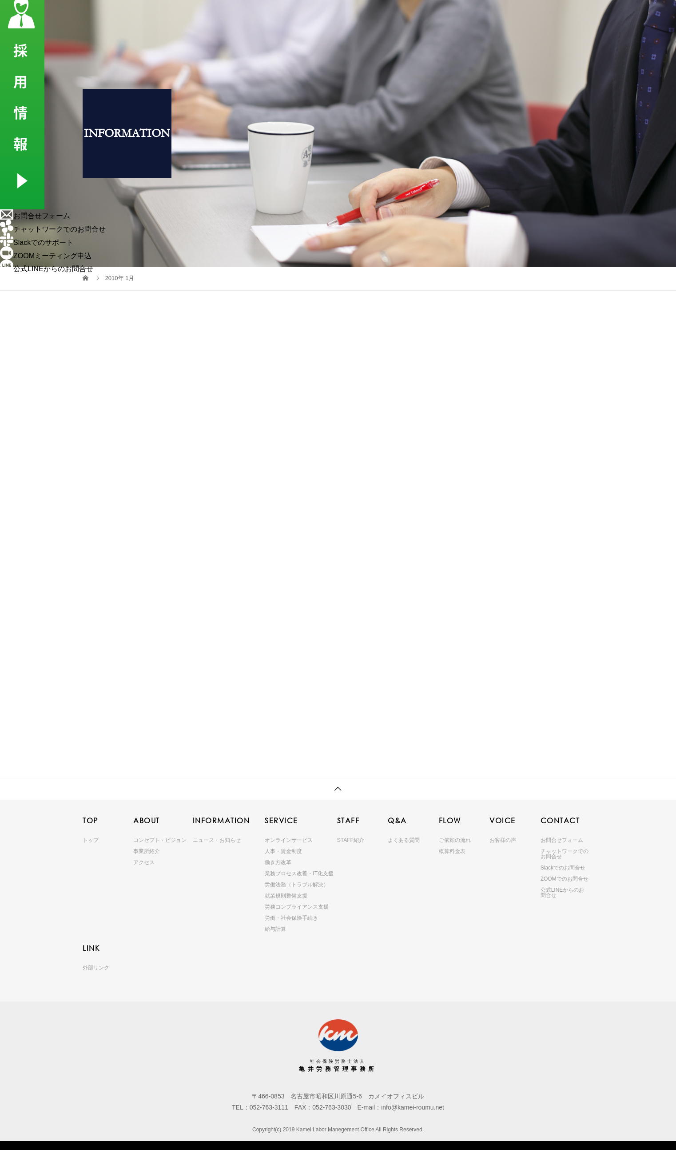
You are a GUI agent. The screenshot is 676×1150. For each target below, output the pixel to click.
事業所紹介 (146, 851)
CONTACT (517, 15)
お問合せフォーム (562, 840)
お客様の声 (502, 840)
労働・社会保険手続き (291, 918)
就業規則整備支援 (286, 896)
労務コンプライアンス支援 (297, 907)
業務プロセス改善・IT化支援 (299, 873)
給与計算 (275, 929)
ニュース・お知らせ (217, 840)
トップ (91, 840)
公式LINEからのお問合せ (563, 892)
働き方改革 (278, 862)
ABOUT (232, 15)
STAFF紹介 (350, 840)
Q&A (400, 15)
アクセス (144, 862)
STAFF (364, 15)
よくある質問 (404, 840)
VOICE (477, 15)
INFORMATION (280, 15)
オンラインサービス (289, 840)
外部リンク (96, 968)
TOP (190, 15)
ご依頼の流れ (455, 840)
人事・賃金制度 (283, 851)
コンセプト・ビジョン (160, 840)
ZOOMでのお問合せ (565, 879)
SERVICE (330, 15)
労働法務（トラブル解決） (297, 885)
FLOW (438, 15)
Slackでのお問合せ (563, 868)
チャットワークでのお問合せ (565, 854)
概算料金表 (452, 851)
